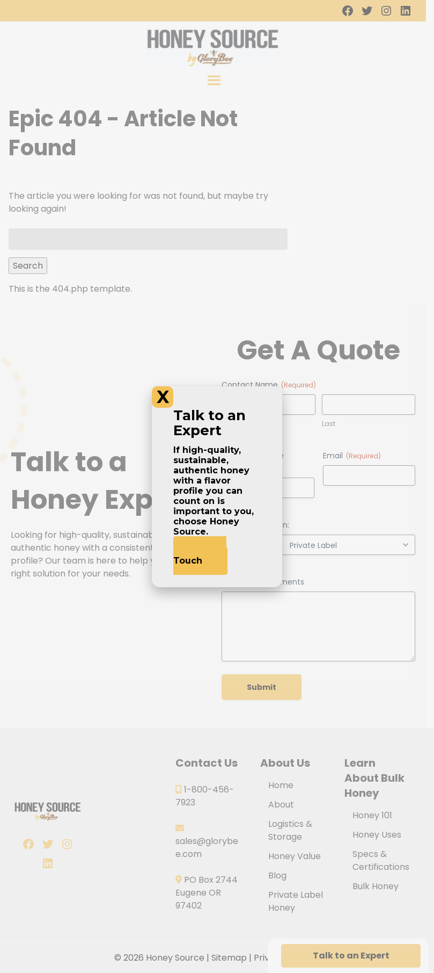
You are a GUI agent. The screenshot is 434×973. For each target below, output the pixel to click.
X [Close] (163, 396)
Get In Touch (199, 555)
